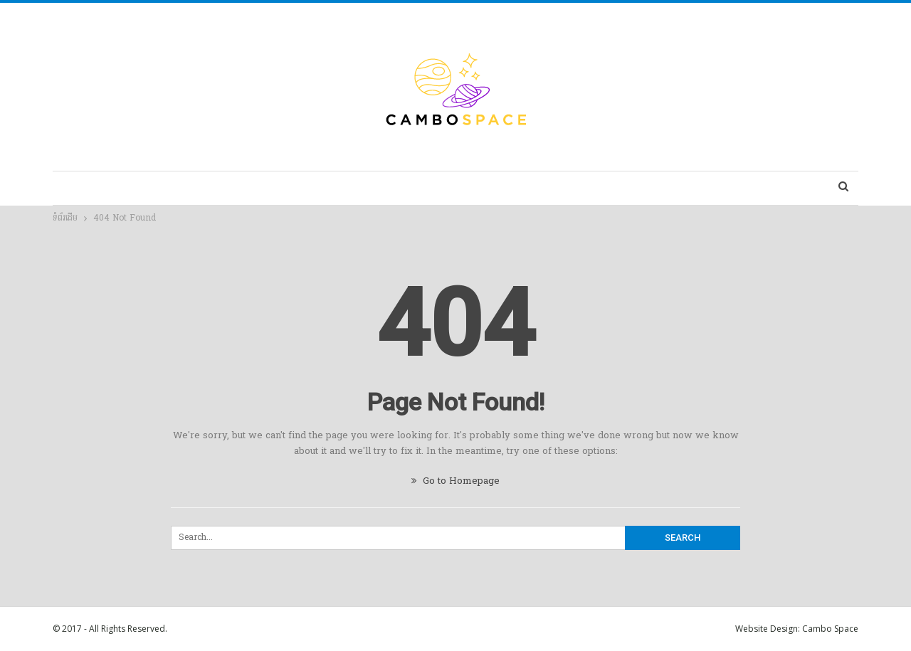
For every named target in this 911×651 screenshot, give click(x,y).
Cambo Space (830, 629)
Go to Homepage (455, 481)
